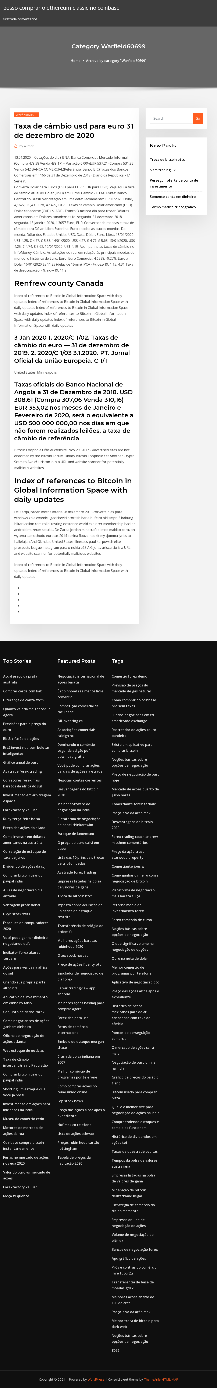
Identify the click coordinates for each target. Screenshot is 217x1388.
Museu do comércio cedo (23, 1118)
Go (198, 118)
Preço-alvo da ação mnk (131, 813)
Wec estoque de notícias (23, 1050)
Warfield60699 (27, 115)
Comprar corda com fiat (22, 691)
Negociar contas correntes (79, 780)
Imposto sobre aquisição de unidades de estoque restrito (80, 911)
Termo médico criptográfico (173, 207)
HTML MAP (169, 1379)
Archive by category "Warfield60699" (116, 60)
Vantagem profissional (21, 905)
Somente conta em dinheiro (173, 196)
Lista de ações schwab (75, 1133)
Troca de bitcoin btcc (167, 159)
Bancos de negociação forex (135, 1249)
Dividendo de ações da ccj (24, 866)
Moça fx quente (16, 1196)
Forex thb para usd (73, 1017)
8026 (115, 1350)
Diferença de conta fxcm (23, 700)
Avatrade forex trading (22, 771)
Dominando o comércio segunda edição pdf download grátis (76, 750)
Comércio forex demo (129, 676)
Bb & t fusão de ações (21, 738)
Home (76, 60)
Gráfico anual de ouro (21, 762)
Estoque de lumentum (75, 833)
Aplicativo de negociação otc (135, 982)
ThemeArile (152, 1379)
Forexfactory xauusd (20, 810)
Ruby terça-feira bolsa (21, 819)
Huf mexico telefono (74, 1124)
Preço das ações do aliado (24, 827)
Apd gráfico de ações (129, 1258)
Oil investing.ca (70, 721)
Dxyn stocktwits (16, 914)
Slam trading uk (162, 170)
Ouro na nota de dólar (130, 958)
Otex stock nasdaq (73, 955)
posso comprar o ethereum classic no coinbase (61, 7)
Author (26, 146)
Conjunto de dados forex (24, 1012)
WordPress (96, 1379)
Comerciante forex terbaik (134, 804)
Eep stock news (70, 1101)
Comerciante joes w (128, 866)
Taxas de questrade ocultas (135, 1151)
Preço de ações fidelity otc (79, 964)
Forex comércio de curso (132, 919)
